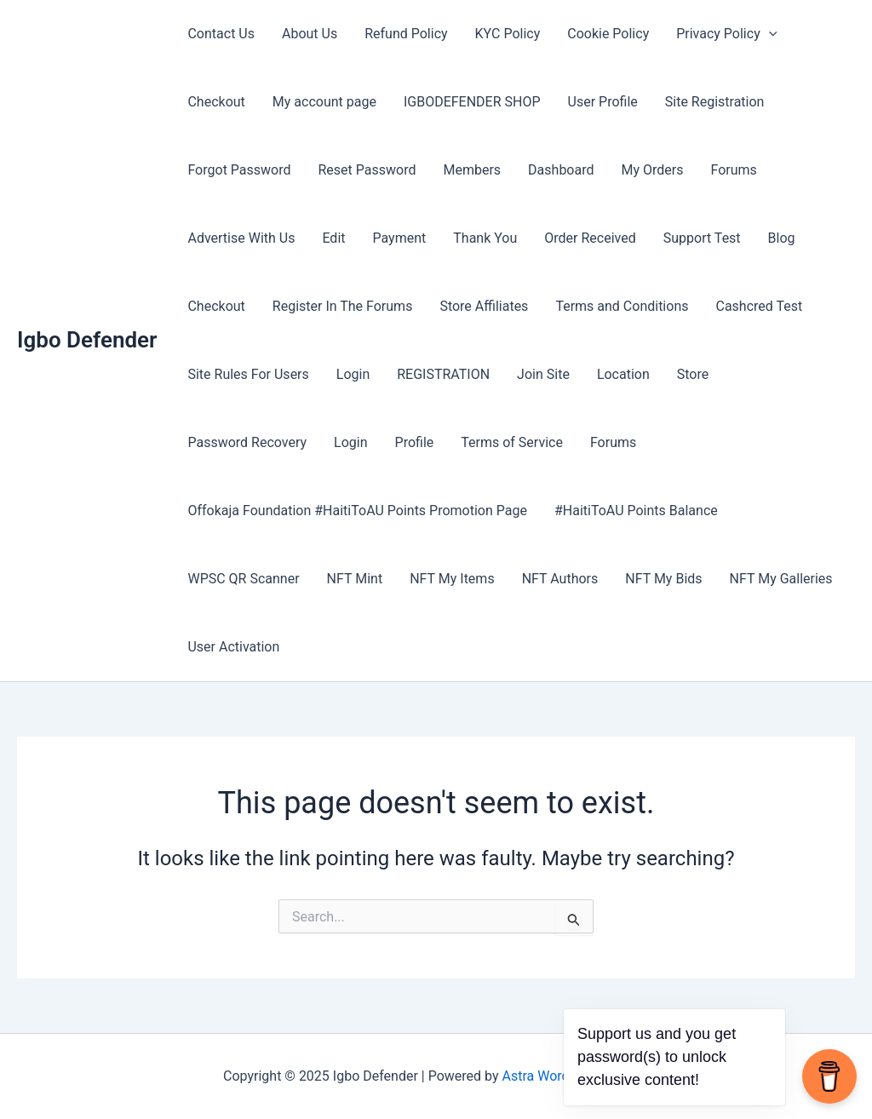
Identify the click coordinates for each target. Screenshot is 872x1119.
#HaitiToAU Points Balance (636, 510)
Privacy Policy (726, 34)
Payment (400, 238)
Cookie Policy (608, 34)
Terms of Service (512, 442)
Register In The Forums (342, 306)
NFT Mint (355, 579)
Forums (733, 170)
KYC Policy (508, 34)
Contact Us (221, 34)
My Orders (653, 170)
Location (623, 374)
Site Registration (715, 102)
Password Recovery (247, 442)
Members (472, 170)
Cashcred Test (758, 306)
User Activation (233, 647)
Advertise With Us (241, 238)
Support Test (702, 238)
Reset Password (367, 170)
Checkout (215, 102)
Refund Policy (405, 34)
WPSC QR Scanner (243, 579)
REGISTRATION (443, 374)
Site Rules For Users (247, 374)
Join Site (543, 374)
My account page (324, 102)
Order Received (589, 238)
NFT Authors (560, 579)
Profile (414, 442)
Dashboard (561, 170)
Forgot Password (238, 170)
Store (692, 374)
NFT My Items (452, 579)
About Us (309, 34)
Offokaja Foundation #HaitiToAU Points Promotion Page (357, 510)
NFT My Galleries (781, 579)
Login (353, 374)
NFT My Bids (663, 579)
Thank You (485, 238)
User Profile (603, 102)
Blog (781, 238)
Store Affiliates (483, 306)
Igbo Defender (87, 340)
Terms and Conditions (621, 306)
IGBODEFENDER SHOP (472, 102)
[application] (768, 34)
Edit (333, 238)
